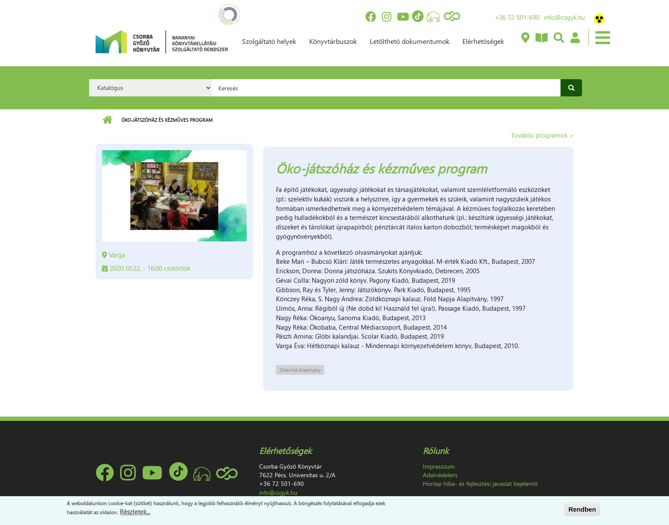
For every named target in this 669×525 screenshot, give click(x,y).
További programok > (542, 135)
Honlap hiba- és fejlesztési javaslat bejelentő (480, 483)
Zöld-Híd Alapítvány (300, 370)
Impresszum (439, 466)
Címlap (107, 120)
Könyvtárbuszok (333, 41)
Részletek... (135, 512)
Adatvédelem (440, 475)
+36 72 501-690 (517, 17)
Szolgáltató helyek (269, 41)
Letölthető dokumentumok (409, 41)
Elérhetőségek (483, 41)
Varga (117, 254)
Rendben (582, 509)
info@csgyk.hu (564, 17)
